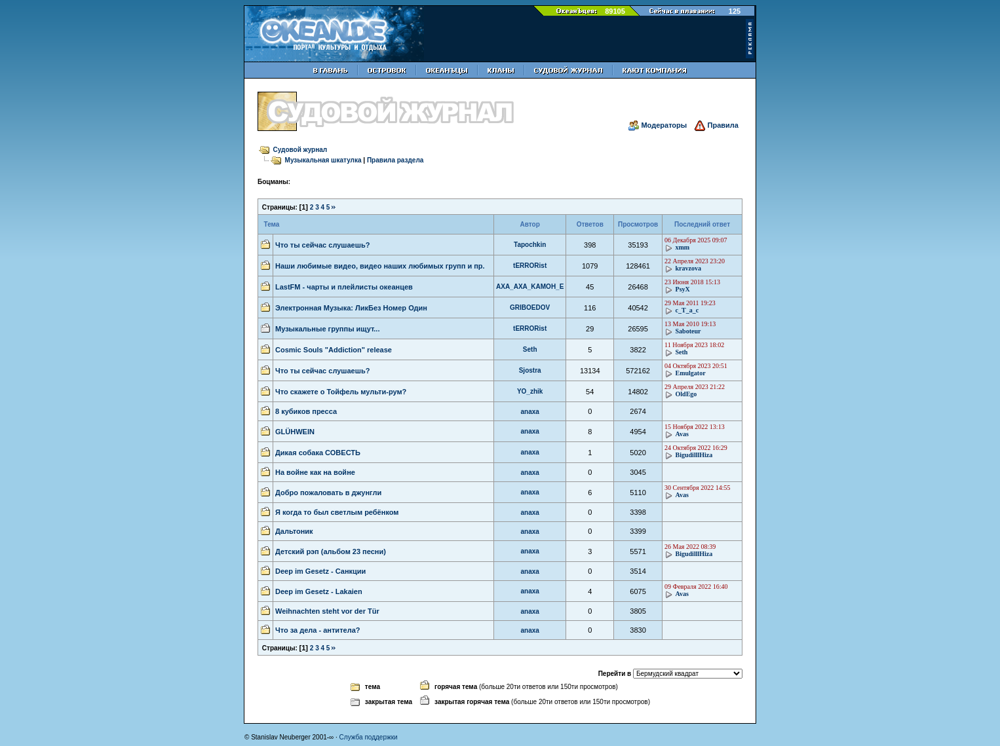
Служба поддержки (368, 737)
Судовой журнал (300, 149)
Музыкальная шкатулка (323, 160)
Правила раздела (395, 160)
